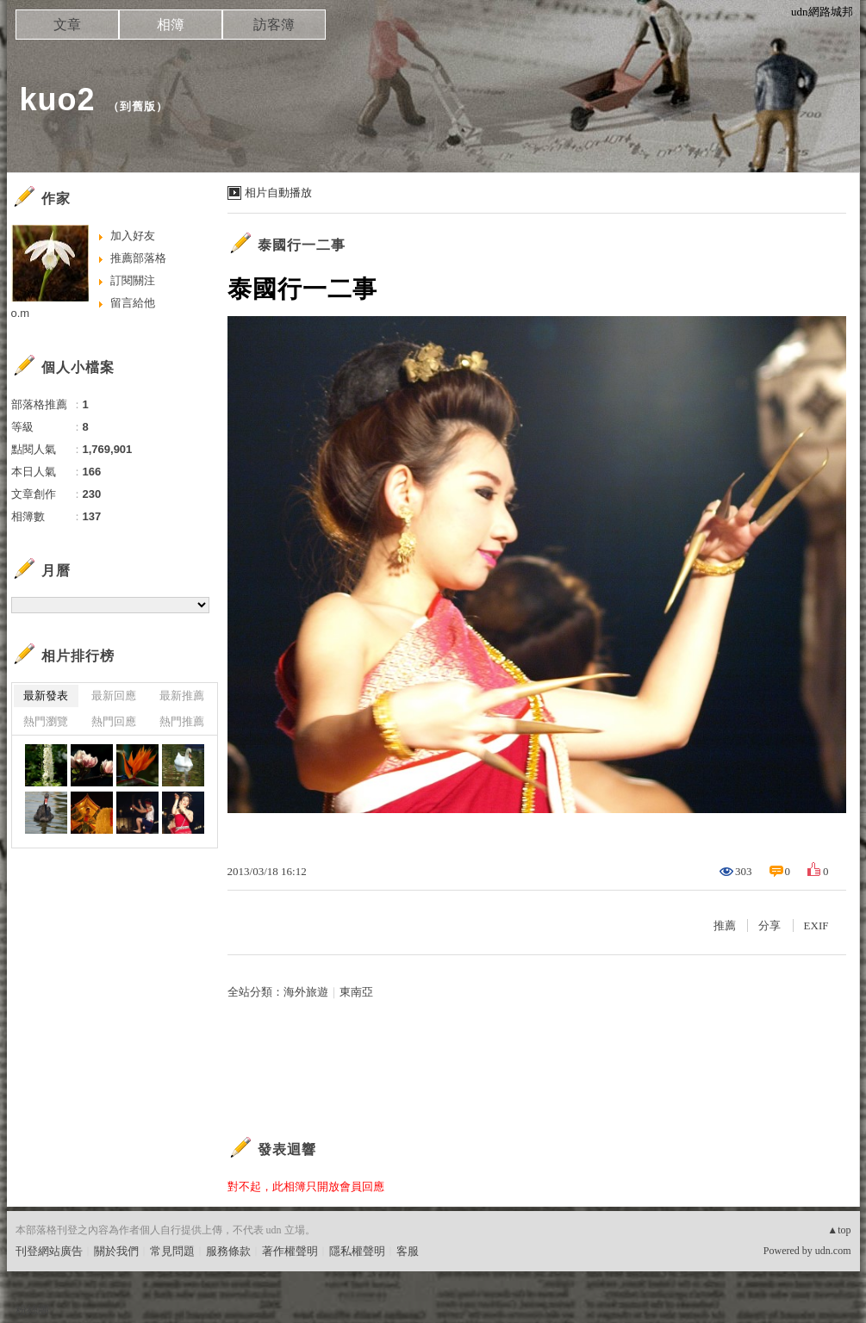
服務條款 (228, 1251)
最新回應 (113, 695)
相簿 (170, 24)
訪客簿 (274, 24)
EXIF (816, 925)
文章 (67, 24)
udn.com (833, 1251)
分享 (769, 925)
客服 (407, 1251)
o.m (20, 313)
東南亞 (356, 991)
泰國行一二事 (302, 245)
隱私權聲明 (357, 1251)
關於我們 (116, 1251)
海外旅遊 (305, 991)
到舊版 (138, 106)
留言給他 (132, 302)
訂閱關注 (132, 280)
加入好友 (132, 235)
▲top (838, 1230)
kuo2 (58, 99)
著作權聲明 (290, 1251)
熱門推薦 (181, 721)
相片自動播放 (278, 192)
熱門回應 (113, 721)
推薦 (724, 925)
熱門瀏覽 (45, 721)
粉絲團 (32, 1309)
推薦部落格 (138, 258)
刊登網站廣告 (49, 1251)
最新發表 (45, 695)
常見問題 (172, 1251)
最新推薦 (181, 695)
